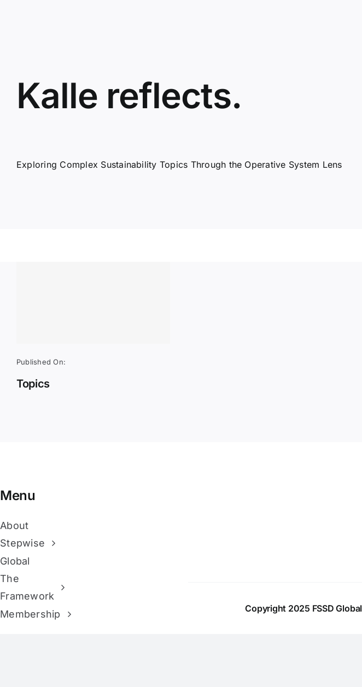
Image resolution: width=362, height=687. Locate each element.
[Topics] (93, 303)
